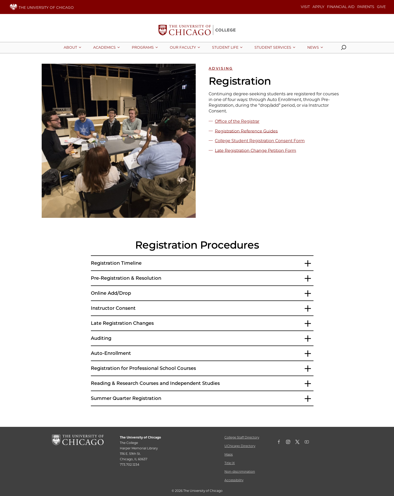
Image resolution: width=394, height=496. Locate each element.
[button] (343, 49)
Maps (228, 454)
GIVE (381, 6)
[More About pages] (70, 47)
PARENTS (365, 6)
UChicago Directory (239, 446)
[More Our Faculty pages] (183, 47)
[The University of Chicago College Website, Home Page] (197, 30)
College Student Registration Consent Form (260, 140)
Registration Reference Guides (246, 130)
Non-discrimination (239, 471)
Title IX (229, 463)
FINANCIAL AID (341, 6)
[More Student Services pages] (272, 47)
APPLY (318, 6)
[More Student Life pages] (225, 47)
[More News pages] (313, 47)
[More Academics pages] (104, 47)
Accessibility (233, 480)
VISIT (305, 6)
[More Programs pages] (143, 47)
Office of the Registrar (237, 121)
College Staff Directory (241, 437)
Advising (221, 68)
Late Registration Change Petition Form (255, 150)
